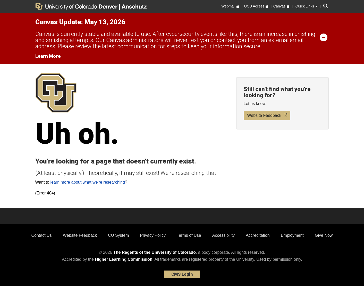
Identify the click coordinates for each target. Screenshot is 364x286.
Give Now (324, 235)
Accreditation (258, 235)
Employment (292, 235)
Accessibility (223, 235)
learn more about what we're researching (87, 182)
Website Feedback (80, 235)
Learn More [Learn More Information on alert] (48, 56)
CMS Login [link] (182, 274)
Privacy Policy (153, 235)
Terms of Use (189, 235)
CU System (118, 235)
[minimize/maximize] (323, 37)
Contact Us (41, 235)
